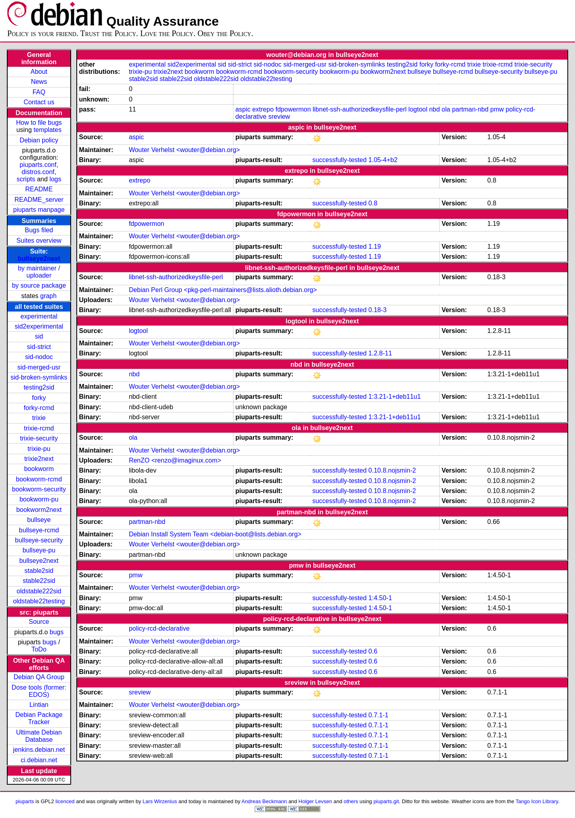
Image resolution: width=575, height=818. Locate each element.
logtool (417, 109)
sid (39, 336)
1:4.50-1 (380, 598)
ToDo (38, 649)
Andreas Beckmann (264, 801)
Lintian (38, 704)
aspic (242, 109)
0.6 (372, 651)
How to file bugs (39, 122)
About (39, 71)
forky (39, 397)
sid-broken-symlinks (38, 377)
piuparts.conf (38, 164)
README (39, 189)
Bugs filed (39, 230)
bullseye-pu (39, 550)
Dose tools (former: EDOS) (39, 691)
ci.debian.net (39, 760)
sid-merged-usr (39, 367)
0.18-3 (377, 309)
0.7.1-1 (378, 715)
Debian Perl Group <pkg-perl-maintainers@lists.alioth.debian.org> (223, 289)
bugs (57, 632)
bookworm (39, 468)
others (351, 801)
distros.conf (38, 171)
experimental (38, 316)
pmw (497, 109)
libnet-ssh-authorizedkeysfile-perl (360, 109)
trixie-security (39, 438)
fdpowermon (293, 109)
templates (47, 129)
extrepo (263, 109)
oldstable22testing (39, 601)
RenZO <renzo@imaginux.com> (175, 460)
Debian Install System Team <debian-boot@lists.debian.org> (215, 534)
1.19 (374, 246)
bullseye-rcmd (39, 530)
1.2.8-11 (380, 353)
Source (39, 621)
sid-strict (39, 346)
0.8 (372, 203)
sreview (279, 116)
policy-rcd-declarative (159, 628)
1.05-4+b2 (383, 159)
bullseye (39, 519)
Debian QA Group (39, 677)
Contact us (39, 102)
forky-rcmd (39, 407)
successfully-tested (339, 159)
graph (48, 295)
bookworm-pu (38, 499)
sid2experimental (38, 326)
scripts (25, 179)
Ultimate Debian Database (39, 736)
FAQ (39, 92)
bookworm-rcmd (39, 479)
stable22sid (39, 580)
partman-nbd (470, 109)
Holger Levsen (315, 801)
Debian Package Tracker (38, 718)
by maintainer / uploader (39, 272)
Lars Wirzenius (160, 801)
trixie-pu (38, 448)
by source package (39, 285)
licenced (65, 801)
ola (446, 109)
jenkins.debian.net (39, 749)
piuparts (25, 801)
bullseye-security (39, 540)
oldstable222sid (38, 591)
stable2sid (39, 570)
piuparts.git (386, 801)
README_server (38, 199)
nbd (434, 109)
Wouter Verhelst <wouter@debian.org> (184, 149)
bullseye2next (39, 258)
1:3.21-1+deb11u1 (394, 396)
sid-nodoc (39, 356)
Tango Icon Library (537, 801)
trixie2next (38, 458)
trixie (39, 417)
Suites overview (38, 240)
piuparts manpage (39, 209)
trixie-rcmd (39, 428)
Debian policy (39, 140)
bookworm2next (38, 509)
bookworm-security (39, 489)
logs (55, 179)
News (39, 81)
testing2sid (39, 387)
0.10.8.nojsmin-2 (392, 470)
